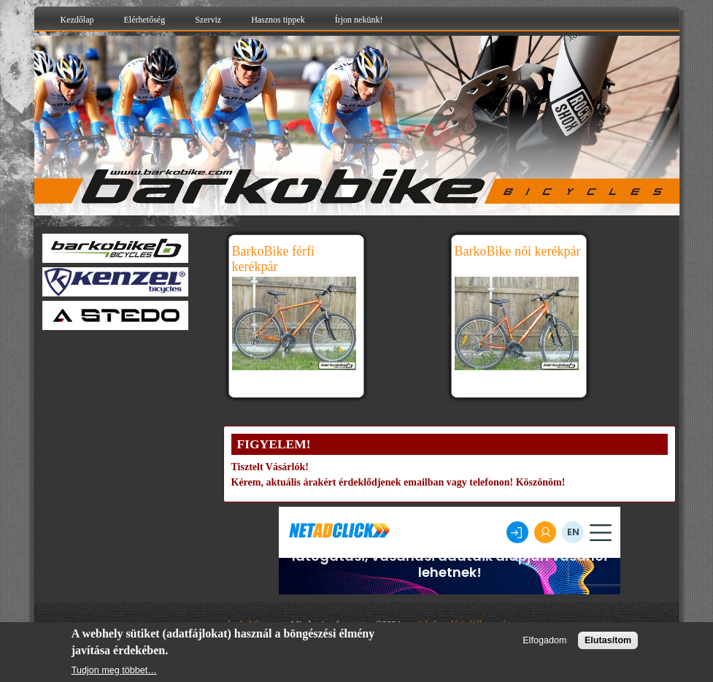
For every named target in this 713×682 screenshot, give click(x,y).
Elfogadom (544, 640)
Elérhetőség (144, 20)
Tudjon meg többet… (114, 670)
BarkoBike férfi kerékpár (273, 259)
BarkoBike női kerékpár (518, 251)
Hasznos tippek (278, 20)
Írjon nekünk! (359, 20)
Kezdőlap (77, 20)
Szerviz (208, 20)
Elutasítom (608, 640)
